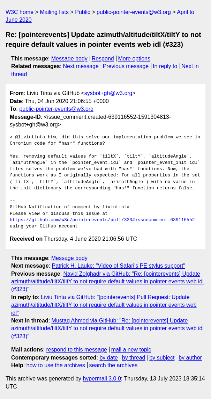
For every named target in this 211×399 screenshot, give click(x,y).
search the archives (113, 365)
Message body (69, 58)
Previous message (126, 66)
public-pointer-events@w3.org (134, 12)
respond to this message (76, 350)
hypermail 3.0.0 (102, 379)
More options (134, 58)
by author (190, 358)
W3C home (19, 12)
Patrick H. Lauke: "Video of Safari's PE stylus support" (118, 266)
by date (108, 358)
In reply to (165, 66)
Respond (103, 58)
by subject (161, 358)
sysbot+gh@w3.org (108, 93)
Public (82, 12)
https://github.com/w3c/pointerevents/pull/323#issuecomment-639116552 (102, 220)
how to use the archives (56, 365)
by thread (133, 358)
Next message (81, 66)
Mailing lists (54, 12)
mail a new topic (131, 350)
